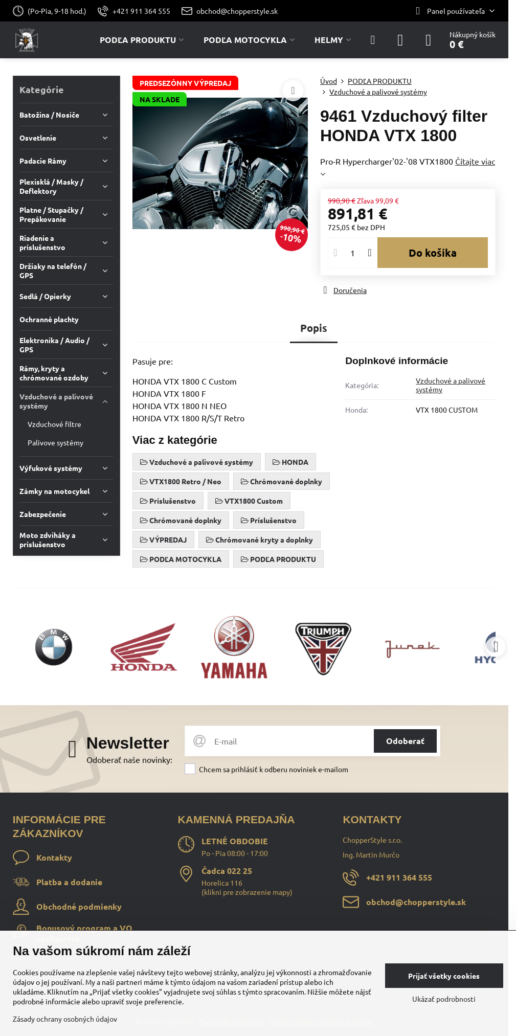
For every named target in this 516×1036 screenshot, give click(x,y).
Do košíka (433, 252)
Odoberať (405, 740)
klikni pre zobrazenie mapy (247, 891)
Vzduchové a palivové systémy (450, 385)
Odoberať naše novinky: (129, 759)
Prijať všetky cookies (444, 975)
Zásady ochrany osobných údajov (65, 1018)
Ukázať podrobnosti (444, 998)
